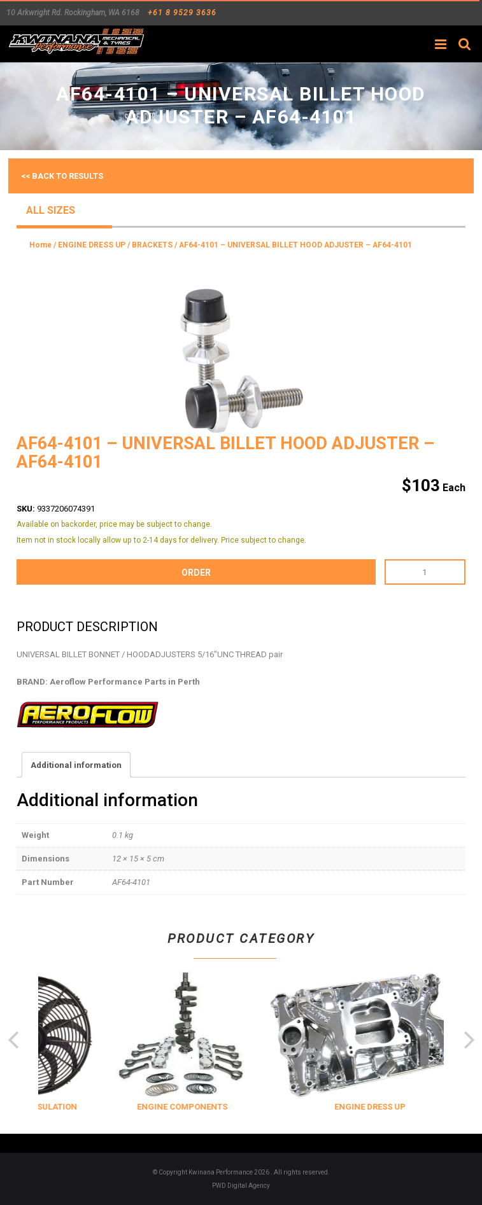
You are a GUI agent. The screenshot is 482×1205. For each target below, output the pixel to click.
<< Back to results (62, 176)
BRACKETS (152, 244)
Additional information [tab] (76, 765)
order (196, 573)
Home (40, 244)
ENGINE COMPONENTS (226, 1106)
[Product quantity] (425, 572)
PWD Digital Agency (241, 1185)
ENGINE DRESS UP (91, 244)
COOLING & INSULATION (73, 1106)
